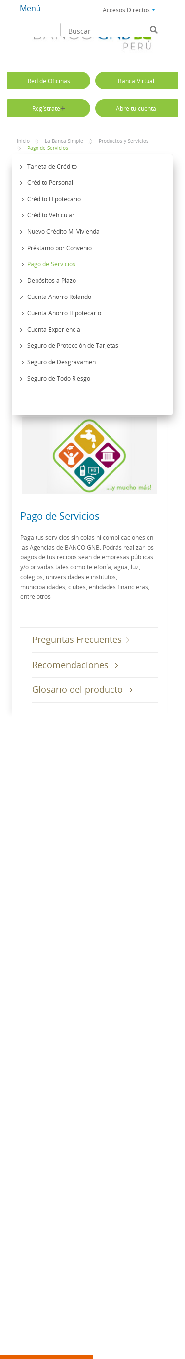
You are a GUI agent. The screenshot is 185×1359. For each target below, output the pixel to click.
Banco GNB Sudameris (92, 40)
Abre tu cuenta (136, 108)
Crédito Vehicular (50, 215)
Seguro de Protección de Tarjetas (72, 345)
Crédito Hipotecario (54, 199)
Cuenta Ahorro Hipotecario (64, 313)
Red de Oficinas (49, 81)
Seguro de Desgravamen (61, 362)
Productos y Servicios (123, 141)
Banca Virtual (136, 81)
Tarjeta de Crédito (52, 166)
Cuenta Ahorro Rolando (59, 296)
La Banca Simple (64, 141)
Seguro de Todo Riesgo (58, 378)
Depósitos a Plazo (51, 280)
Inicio (23, 141)
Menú (30, 8)
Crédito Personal (50, 182)
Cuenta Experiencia (53, 329)
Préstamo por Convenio (59, 248)
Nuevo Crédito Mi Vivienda (63, 231)
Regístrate (48, 108)
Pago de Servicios (47, 148)
